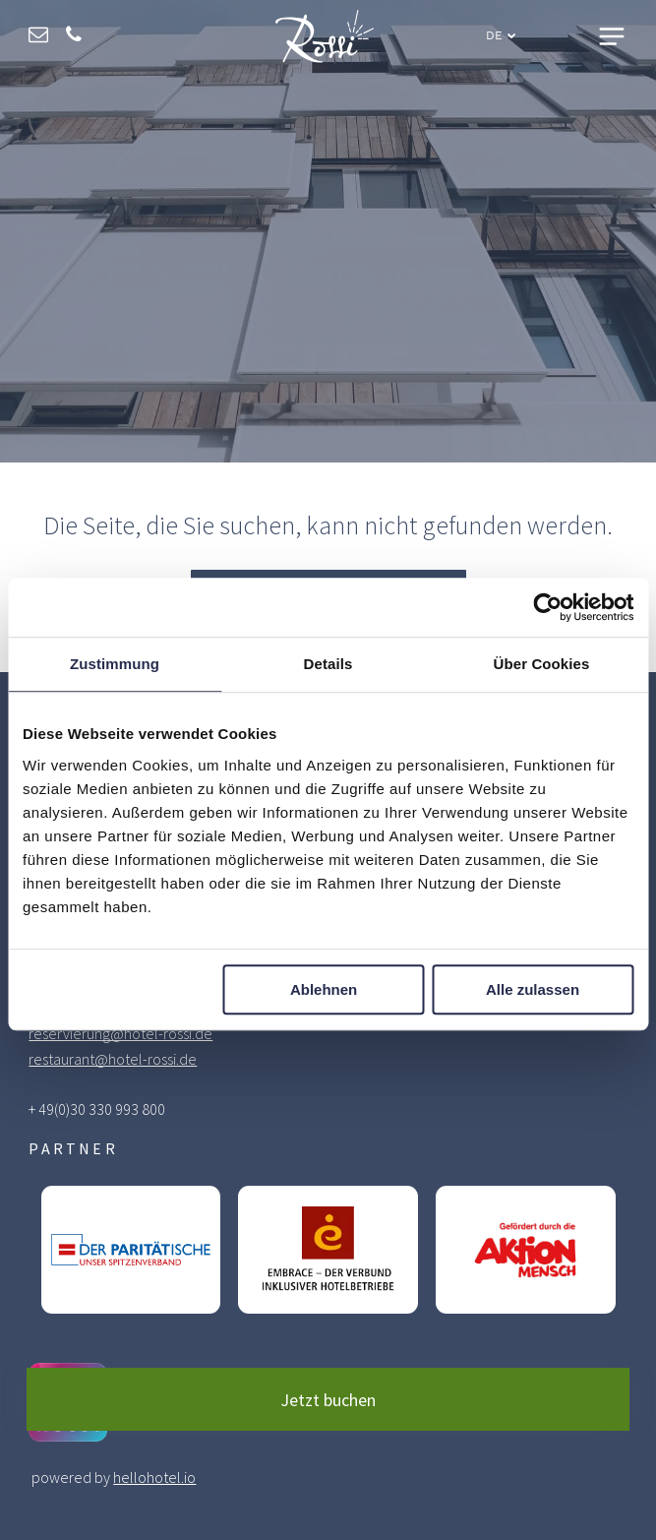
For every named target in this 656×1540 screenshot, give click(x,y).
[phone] (74, 37)
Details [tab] (328, 664)
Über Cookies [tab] (542, 664)
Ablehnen (323, 989)
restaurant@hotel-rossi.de (113, 1059)
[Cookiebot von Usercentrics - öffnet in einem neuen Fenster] (547, 608)
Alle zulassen (532, 989)
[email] (38, 37)
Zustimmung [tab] (114, 664)
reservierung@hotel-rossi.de (120, 1033)
